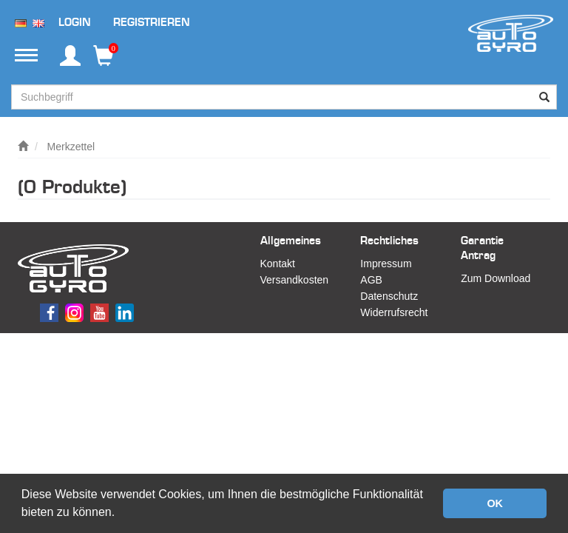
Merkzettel (71, 146)
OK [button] (495, 503)
